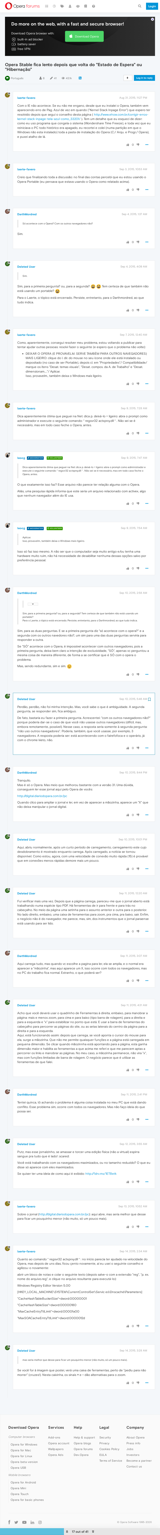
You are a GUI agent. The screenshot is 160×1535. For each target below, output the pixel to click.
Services (56, 1415)
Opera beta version (24, 1449)
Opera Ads (55, 1442)
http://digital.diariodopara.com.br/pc (42, 783)
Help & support (84, 1425)
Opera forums (83, 1436)
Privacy (104, 1430)
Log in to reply (144, 65)
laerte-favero (26, 85)
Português (17, 65)
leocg (21, 445)
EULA (103, 1442)
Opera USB (18, 1455)
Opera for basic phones (27, 1487)
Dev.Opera (81, 1442)
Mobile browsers (19, 1462)
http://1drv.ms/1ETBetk (100, 1161)
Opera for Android (23, 1470)
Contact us (134, 1454)
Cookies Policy (109, 1436)
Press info (133, 1430)
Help (78, 1415)
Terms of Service (110, 1448)
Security (105, 1425)
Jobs (129, 1436)
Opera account (58, 1430)
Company (135, 1415)
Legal (104, 1415)
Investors (132, 1442)
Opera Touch (20, 1481)
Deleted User (26, 254)
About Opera (135, 1425)
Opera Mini (18, 1475)
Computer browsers (21, 1424)
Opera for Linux (21, 1443)
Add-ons (54, 1425)
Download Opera (87, 23)
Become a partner (139, 1448)
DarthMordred (27, 201)
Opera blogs (82, 1430)
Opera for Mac (21, 1437)
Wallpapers (56, 1436)
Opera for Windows (24, 1431)
